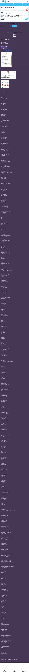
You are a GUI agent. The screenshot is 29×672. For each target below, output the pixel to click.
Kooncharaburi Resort (3, 311)
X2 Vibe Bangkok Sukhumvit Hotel (5, 653)
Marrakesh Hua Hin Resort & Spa (5, 357)
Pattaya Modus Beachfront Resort (5, 423)
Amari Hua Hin (2, 122)
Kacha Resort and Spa (3, 292)
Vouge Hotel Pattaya (3, 629)
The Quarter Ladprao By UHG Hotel (5, 566)
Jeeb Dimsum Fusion (3, 288)
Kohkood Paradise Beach (4, 309)
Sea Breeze (2, 477)
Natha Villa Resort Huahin (4, 385)
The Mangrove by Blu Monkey (4, 549)
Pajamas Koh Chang (3, 413)
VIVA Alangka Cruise (3, 625)
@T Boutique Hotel (3, 104)
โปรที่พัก (8, 1)
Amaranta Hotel (3, 121)
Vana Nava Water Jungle (4, 613)
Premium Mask (2, 431)
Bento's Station (3, 156)
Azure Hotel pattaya (3, 138)
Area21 (2, 127)
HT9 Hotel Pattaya (3, 281)
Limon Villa (2, 333)
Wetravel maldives (3, 635)
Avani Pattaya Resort (3, 133)
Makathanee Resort (3, 344)
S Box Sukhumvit (3, 464)
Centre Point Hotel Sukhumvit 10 (5, 179)
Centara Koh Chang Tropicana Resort (5, 172)
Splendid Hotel (3, 492)
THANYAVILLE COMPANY (4, 522)
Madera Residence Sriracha (4, 339)
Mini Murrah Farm (3, 377)
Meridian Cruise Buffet (4, 366)
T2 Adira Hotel (3, 511)
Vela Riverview (3, 618)
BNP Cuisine (2, 166)
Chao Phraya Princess (3, 103)
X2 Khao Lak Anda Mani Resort (5, 652)
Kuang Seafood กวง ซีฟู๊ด (4, 316)
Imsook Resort (2, 282)
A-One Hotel (2, 109)
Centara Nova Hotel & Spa (4, 173)
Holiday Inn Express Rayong (4, 271)
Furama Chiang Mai (3, 248)
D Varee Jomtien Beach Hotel (4, 218)
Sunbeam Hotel (3, 498)
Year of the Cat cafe (3, 658)
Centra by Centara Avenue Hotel (5, 177)
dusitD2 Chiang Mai (3, 230)
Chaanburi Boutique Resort (4, 183)
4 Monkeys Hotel (3, 105)
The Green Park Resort (4, 540)
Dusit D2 (2, 225)
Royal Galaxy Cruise (3, 459)
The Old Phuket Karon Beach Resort (5, 555)
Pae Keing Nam (3, 412)
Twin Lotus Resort (3, 608)
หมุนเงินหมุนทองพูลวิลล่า (4, 664)
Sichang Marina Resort (3, 487)
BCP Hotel (2, 151)
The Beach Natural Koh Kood (4, 528)
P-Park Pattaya (2, 408)
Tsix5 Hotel (2, 607)
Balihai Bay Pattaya (3, 143)
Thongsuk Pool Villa (3, 595)
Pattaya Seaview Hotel (4, 424)
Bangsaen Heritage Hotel (4, 145)
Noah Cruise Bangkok (3, 391)
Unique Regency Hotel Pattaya (5, 612)
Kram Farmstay (3, 314)
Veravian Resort (3, 620)
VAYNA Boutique (3, 614)
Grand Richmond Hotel (4, 265)
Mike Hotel (2, 374)
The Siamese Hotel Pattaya (4, 578)
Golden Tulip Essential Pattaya (5, 259)
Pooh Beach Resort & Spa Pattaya (5, 430)
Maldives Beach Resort (4, 345)
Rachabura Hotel (3, 440)
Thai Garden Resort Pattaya (4, 521)
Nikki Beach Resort (3, 390)
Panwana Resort (3, 418)
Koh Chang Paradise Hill (4, 305)
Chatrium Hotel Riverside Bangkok (5, 189)
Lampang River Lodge (3, 321)
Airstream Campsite (3, 114)
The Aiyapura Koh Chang (4, 526)
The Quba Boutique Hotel (4, 567)
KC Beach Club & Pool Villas (4, 297)
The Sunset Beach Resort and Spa (5, 584)
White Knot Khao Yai (3, 637)
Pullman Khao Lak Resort (4, 436)
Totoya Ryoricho (3, 602)
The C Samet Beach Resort (4, 533)
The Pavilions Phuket (3, 560)
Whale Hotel (2, 636)
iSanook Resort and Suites (4, 286)
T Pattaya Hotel (3, 510)
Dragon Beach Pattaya (4, 223)
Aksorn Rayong (3, 116)
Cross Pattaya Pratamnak (4, 212)
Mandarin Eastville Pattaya (4, 349)
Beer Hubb (2, 154)
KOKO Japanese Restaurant (4, 310)
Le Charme (2, 326)
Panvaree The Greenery (4, 417)
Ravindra (2, 442)
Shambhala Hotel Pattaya (4, 482)
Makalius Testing (3, 343)
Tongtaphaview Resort (4, 601)
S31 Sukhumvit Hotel (3, 469)
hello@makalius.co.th (4, 53)
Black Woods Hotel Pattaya (4, 162)
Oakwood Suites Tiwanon (4, 402)
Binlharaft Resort (3, 161)
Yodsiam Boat (2, 659)
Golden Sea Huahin (3, 258)
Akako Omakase (3, 115)
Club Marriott (2, 201)
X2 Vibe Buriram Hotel (3, 654)
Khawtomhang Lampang (4, 299)
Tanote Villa (2, 516)
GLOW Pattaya (3, 257)
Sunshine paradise (3, 503)
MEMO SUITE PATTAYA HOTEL (4, 362)
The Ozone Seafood (3, 556)
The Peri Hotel (3, 561)
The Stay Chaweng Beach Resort (5, 580)
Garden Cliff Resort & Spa (4, 253)
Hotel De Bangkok (3, 276)
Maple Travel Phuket (3, 355)
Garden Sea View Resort (4, 254)
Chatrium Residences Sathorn (4, 190)
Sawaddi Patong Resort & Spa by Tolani (6, 475)
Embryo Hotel (2, 234)
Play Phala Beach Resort (4, 429)
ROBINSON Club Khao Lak (4, 454)
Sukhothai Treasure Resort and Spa (5, 494)
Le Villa (2, 327)
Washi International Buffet (4, 630)
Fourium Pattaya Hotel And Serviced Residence (7, 246)
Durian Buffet (2, 224)
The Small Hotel (3, 579)
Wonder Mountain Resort (4, 642)
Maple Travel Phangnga (4, 351)
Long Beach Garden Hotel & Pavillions (6, 334)
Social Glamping (3, 488)
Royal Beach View (3, 458)
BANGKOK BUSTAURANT (4, 144)
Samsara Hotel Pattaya (4, 470)
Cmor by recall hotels (3, 202)
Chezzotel (2, 194)
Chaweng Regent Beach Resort (5, 191)
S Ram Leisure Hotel (3, 465)
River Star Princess (3, 452)
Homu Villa (2, 274)
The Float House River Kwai (4, 538)
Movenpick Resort (3, 379)
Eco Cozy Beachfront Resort (4, 231)
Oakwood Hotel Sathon (4, 400)
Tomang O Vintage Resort (4, 600)
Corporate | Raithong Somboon (5, 207)
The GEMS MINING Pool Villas (4, 539)
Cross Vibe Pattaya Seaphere (4, 214)
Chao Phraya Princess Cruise (4, 184)
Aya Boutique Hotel (3, 137)
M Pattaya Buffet (3, 338)
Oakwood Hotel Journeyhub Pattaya (5, 397)
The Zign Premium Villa (4, 590)
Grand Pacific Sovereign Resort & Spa (5, 263)
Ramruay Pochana (3, 441)
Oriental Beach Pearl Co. (4, 406)
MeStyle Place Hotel (3, 368)
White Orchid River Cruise (4, 641)
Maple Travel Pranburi (3, 356)
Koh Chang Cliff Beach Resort (4, 304)
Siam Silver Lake (3, 486)
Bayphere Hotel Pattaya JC (4, 149)
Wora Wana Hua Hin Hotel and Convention (6, 647)
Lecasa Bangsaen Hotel (4, 328)
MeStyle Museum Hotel (4, 367)
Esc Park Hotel (2, 235)
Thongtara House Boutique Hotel (5, 596)
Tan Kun (2, 515)
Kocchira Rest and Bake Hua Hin (5, 303)
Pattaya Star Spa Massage (4, 425)
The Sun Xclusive (3, 583)
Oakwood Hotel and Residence (5, 396)
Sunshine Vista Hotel (3, 504)
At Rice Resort (2, 131)
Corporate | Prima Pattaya (4, 206)
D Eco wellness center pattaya (5, 217)
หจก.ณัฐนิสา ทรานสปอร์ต (4, 663)
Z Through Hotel (3, 660)
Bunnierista (2, 168)
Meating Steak (3, 360)
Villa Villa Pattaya (3, 624)
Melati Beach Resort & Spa (4, 361)
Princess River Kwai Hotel (4, 435)
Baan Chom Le (2, 139)
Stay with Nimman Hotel (4, 493)
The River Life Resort (3, 568)
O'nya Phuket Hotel (3, 395)
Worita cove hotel (3, 648)
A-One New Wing (3, 110)
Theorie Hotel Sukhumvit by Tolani (5, 591)
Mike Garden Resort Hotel (4, 373)
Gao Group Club (3, 252)
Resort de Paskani (3, 446)
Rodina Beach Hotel (3, 457)
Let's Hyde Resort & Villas (4, 332)
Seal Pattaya (2, 480)
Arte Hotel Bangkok (3, 128)
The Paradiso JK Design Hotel (4, 557)
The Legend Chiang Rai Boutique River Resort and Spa (8, 545)
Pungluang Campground (4, 437)
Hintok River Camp (3, 269)
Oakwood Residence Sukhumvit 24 (5, 401)
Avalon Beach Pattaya (3, 132)
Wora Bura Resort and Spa (4, 646)
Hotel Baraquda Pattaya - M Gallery (5, 275)
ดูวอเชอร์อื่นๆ (24, 671)
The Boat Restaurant (3, 532)
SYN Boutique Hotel (3, 509)
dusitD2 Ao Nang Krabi (3, 229)
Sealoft (2, 481)
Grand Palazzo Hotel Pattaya (4, 264)
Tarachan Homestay (3, 517)
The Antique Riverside (4, 527)
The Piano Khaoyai (3, 562)
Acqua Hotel (2, 111)
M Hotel (2, 337)
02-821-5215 (2, 54)
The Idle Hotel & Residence (4, 543)
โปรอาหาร (13, 4)
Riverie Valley (2, 453)
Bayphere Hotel (3, 150)
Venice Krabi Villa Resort (4, 619)
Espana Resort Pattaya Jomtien (5, 236)
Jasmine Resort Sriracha (4, 287)
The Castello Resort (3, 534)
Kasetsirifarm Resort (3, 294)
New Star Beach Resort (4, 389)
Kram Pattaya (2, 315)
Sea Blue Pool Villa (3, 476)
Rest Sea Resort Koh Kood (4, 447)
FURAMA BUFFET (3, 247)
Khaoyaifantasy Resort (4, 298)
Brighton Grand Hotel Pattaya (4, 167)
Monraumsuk (2, 378)
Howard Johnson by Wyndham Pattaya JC (6, 280)
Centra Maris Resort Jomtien (4, 178)
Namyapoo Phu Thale (3, 383)
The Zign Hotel (3, 589)
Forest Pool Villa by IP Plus (4, 242)
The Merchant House (3, 550)
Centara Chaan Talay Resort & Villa (5, 171)
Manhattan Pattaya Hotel (4, 350)
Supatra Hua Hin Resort (4, 505)
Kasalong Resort (3, 293)
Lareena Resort (3, 322)
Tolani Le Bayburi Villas (4, 597)
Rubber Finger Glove (3, 463)
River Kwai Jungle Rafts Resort (5, 448)
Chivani (2, 196)
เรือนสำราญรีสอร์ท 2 (3, 665)
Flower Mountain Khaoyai (4, 241)
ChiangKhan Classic (3, 195)
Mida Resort (2, 372)
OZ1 (1, 407)
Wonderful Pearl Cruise (4, 643)
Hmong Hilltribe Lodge (4, 270)
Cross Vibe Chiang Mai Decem (5, 213)
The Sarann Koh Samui (4, 573)
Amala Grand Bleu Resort (4, 120)
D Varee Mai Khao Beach (4, 219)
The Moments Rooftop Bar (4, 551)
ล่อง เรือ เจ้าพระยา (21, 4)
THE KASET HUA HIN (3, 544)
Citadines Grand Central (4, 200)
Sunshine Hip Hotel (3, 500)
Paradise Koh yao (3, 419)
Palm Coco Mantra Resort (4, 414)
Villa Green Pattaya (3, 623)
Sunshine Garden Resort (4, 499)
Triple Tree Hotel (3, 606)
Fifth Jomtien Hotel (3, 240)
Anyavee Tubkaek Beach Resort (5, 126)
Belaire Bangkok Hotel (3, 155)
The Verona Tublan (3, 585)
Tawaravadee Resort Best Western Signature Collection (8, 520)
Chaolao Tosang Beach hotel (4, 185)
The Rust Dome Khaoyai (4, 572)
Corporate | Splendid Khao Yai (4, 208)
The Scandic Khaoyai (3, 574)
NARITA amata (3, 384)
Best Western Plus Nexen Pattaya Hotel (6, 160)
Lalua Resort (2, 320)
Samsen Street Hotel (3, 471)
